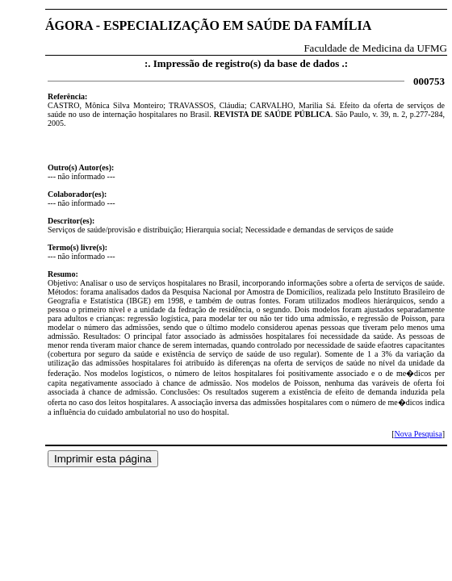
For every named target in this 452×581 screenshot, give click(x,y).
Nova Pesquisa (418, 433)
